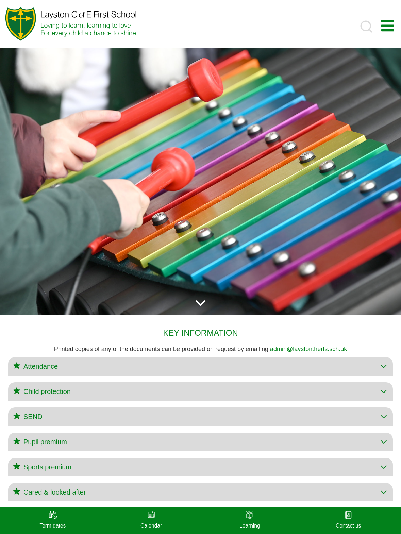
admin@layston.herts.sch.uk (308, 349)
